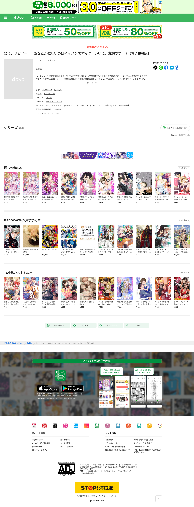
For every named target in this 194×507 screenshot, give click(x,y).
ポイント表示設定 (66, 447)
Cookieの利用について (142, 447)
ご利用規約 (109, 440)
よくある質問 (65, 443)
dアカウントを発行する (87, 496)
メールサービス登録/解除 (41, 443)
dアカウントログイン (40, 450)
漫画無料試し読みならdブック (13, 343)
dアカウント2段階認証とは (115, 447)
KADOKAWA (49, 94)
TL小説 (49, 97)
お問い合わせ (37, 447)
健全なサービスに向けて (143, 443)
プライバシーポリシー (113, 443)
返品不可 (39, 69)
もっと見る (183, 168)
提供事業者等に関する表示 (143, 440)
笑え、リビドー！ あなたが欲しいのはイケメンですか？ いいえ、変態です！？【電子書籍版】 (88, 105)
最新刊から (184, 135)
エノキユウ (40, 60)
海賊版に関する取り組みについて (117, 450)
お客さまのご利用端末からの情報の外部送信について (147, 451)
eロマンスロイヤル (54, 101)
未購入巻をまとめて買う (177, 128)
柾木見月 (51, 60)
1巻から (173, 135)
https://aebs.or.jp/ (88, 473)
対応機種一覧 (65, 440)
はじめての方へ (37, 440)
